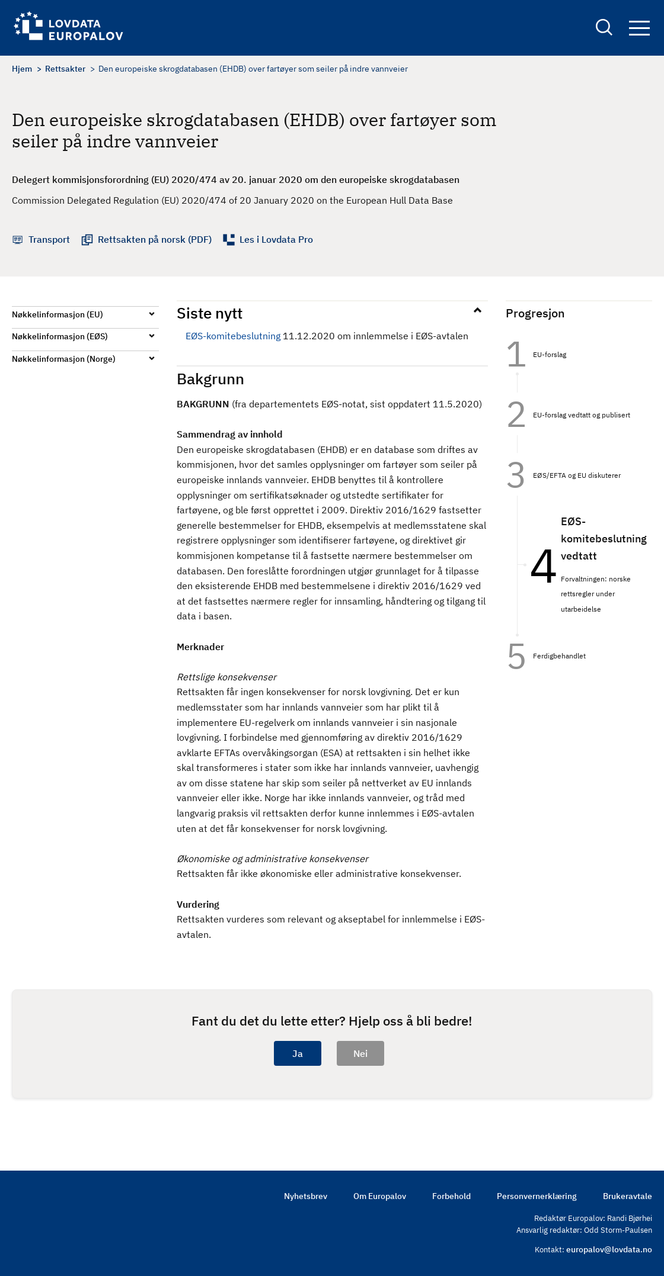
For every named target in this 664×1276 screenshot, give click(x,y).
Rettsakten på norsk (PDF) (155, 239)
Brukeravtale (627, 1196)
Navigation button (639, 28)
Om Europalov (379, 1196)
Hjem (22, 68)
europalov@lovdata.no (609, 1249)
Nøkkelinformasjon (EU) (57, 314)
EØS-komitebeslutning (233, 336)
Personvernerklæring (537, 1196)
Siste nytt (209, 313)
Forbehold (451, 1196)
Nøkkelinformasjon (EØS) (60, 336)
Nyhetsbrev (305, 1196)
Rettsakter (65, 68)
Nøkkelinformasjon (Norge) (64, 358)
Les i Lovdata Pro (276, 239)
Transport (49, 239)
